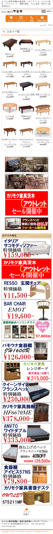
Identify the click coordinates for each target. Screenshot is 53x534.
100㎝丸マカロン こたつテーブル (43, 140)
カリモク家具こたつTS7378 (26, 72)
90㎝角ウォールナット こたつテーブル (10, 141)
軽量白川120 (26, 115)
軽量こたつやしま (43, 93)
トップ (42, 25)
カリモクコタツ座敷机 (26, 95)
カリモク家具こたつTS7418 (43, 72)
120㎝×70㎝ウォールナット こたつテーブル (26, 141)
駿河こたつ (10, 53)
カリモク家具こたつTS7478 (43, 50)
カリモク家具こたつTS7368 (10, 92)
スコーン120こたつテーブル (43, 118)
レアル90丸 (10, 115)
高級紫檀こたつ (26, 48)
